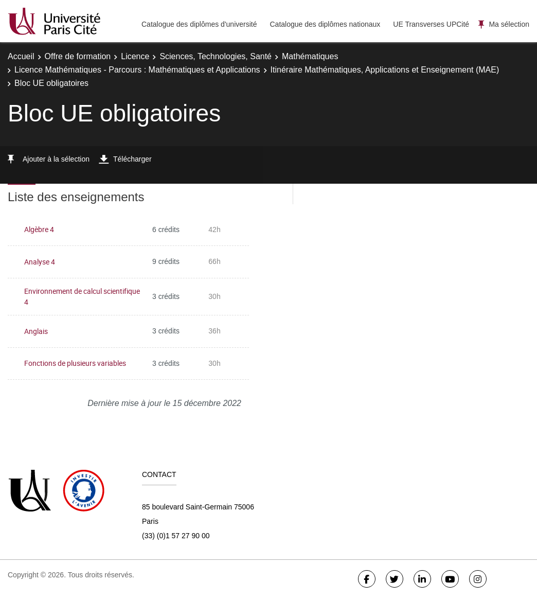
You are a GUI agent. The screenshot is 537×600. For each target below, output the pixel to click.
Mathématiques (310, 56)
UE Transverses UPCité (431, 24)
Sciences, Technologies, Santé (215, 56)
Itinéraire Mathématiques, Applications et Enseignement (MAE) (385, 69)
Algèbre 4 (39, 229)
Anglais (36, 331)
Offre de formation (78, 56)
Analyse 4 (39, 262)
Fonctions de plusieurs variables (75, 363)
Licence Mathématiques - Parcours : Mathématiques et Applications (137, 69)
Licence (135, 56)
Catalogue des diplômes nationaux (325, 24)
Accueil (21, 56)
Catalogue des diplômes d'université (199, 24)
